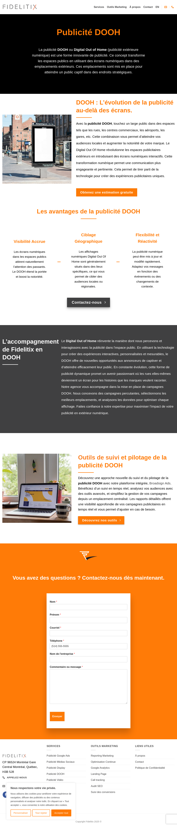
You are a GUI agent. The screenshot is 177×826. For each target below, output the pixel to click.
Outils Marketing (117, 7)
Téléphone (57, 640)
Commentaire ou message (66, 667)
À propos (134, 7)
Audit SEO (97, 786)
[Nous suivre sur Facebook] (6, 795)
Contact (148, 7)
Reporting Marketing (102, 755)
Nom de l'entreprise (62, 654)
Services (99, 7)
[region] (41, 801)
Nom (53, 601)
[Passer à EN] (157, 7)
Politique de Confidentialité (150, 767)
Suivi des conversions (103, 792)
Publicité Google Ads (58, 755)
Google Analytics (100, 767)
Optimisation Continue (103, 762)
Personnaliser (21, 813)
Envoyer (57, 716)
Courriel (55, 627)
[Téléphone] (88, 646)
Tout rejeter (41, 813)
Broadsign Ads (159, 483)
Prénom (55, 614)
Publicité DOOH (55, 774)
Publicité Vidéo (55, 780)
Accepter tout (61, 813)
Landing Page (99, 774)
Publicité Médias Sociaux (61, 762)
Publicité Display (56, 767)
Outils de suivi (98, 457)
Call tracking (98, 780)
